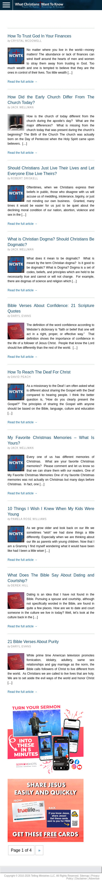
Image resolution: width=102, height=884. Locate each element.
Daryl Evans (21, 316)
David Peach (21, 376)
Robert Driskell (24, 178)
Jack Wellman (22, 107)
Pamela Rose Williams (29, 519)
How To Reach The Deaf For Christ (39, 372)
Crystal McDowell (26, 40)
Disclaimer (81, 878)
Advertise (94, 878)
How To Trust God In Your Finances (39, 36)
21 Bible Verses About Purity (33, 641)
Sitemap (84, 875)
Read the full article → (22, 81)
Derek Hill (19, 585)
